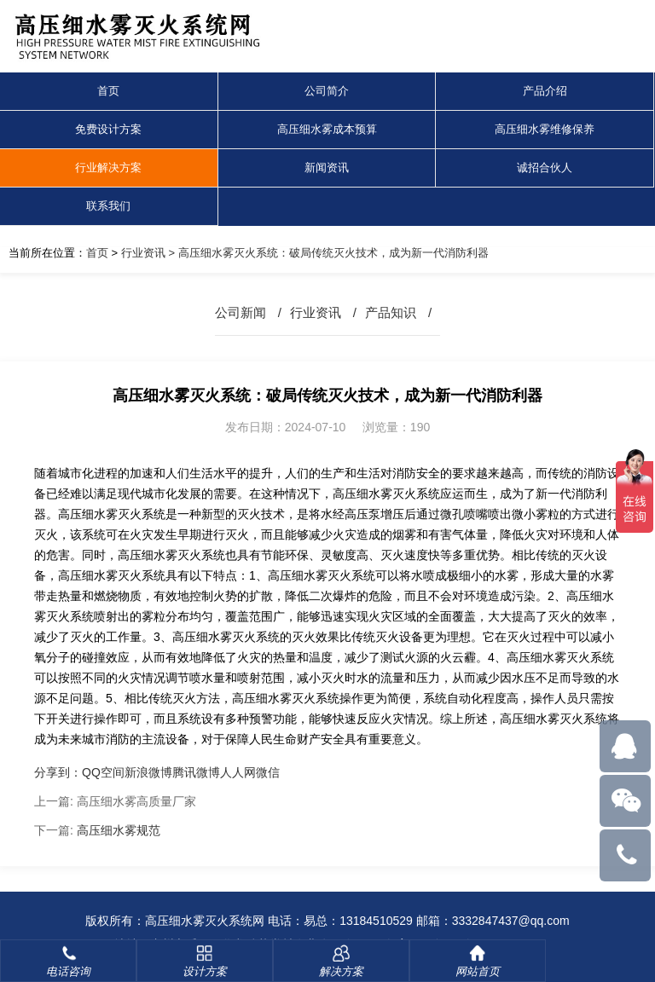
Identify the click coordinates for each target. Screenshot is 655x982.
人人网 (238, 772)
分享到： (58, 772)
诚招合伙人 (544, 167)
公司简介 (326, 90)
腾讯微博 (196, 772)
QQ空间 (103, 772)
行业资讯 (143, 252)
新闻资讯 (326, 167)
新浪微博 (148, 772)
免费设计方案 (108, 129)
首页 (108, 90)
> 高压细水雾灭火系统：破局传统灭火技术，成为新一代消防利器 (327, 252)
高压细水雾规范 (118, 830)
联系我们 (108, 205)
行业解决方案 (108, 167)
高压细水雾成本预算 (327, 129)
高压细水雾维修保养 (544, 129)
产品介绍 (545, 90)
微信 (268, 772)
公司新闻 (240, 312)
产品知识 (390, 312)
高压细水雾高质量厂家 (136, 801)
